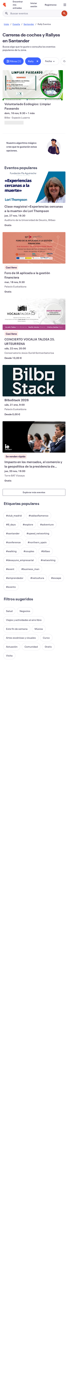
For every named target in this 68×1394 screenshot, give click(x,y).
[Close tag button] (37, 61)
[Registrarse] (50, 5)
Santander (29, 24)
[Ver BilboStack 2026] (34, 380)
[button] (13, 61)
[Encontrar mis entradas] (17, 5)
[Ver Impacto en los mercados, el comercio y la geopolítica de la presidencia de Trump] (34, 437)
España (16, 24)
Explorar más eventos (34, 492)
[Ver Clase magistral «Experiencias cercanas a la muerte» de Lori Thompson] (34, 187)
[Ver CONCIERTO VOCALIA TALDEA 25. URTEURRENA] (34, 314)
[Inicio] (4, 5)
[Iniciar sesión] (34, 5)
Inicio (6, 24)
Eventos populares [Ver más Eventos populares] (20, 167)
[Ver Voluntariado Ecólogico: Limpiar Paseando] (33, 85)
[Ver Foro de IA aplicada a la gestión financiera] (34, 248)
